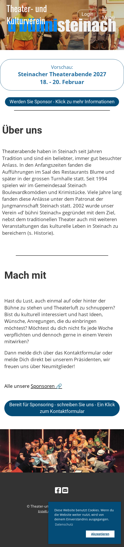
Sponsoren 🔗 (46, 386)
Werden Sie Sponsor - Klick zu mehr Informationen (62, 101)
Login (87, 14)
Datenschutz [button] (64, 524)
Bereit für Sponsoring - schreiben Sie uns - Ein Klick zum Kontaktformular (62, 408)
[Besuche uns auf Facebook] (58, 490)
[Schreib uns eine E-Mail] (65, 490)
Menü (108, 14)
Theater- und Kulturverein (26, 14)
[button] (69, 534)
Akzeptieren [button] (100, 534)
